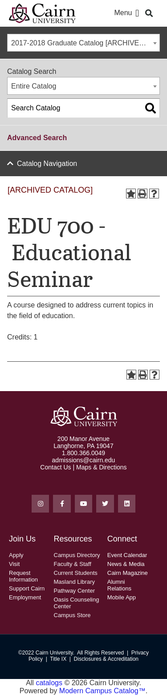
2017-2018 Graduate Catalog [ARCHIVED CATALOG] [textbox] (85, 43)
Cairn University (54, 653)
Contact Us (55, 467)
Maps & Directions (101, 467)
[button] (137, 13)
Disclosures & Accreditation (106, 659)
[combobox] (83, 43)
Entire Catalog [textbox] (33, 86)
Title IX (58, 659)
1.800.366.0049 (83, 453)
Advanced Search (37, 137)
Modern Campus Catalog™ (102, 691)
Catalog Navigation (47, 163)
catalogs (49, 683)
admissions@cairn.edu (83, 460)
